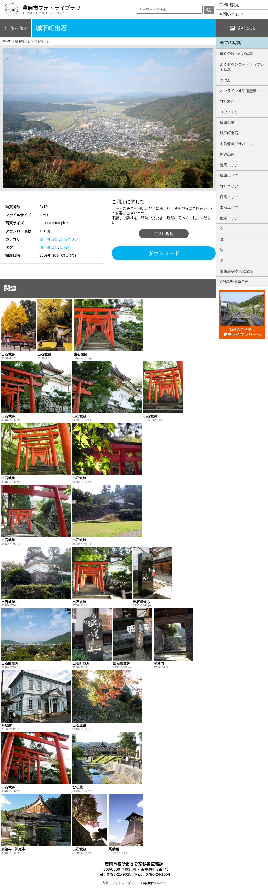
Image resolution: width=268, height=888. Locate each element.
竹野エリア (229, 186)
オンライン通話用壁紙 (238, 91)
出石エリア (69, 239)
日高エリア (229, 197)
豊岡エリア (229, 165)
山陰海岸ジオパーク (236, 144)
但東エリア (229, 218)
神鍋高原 (227, 154)
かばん (225, 80)
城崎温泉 (227, 123)
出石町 (65, 247)
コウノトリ (229, 112)
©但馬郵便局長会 (234, 281)
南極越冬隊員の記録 (236, 271)
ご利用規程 (164, 233)
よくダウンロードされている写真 (242, 67)
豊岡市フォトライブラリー (121, 883)
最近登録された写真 (236, 53)
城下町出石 (49, 239)
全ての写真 (230, 43)
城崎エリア (229, 176)
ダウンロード (164, 253)
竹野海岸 (227, 101)
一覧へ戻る (17, 28)
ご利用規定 (229, 4)
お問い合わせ (231, 14)
